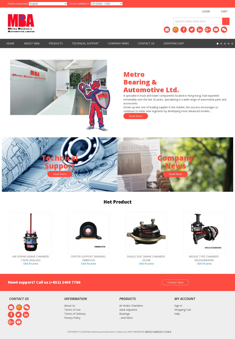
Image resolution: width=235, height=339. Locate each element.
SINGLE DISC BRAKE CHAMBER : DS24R (146, 258)
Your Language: (17, 3)
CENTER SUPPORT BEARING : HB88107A (88, 258)
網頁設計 (149, 331)
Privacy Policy (72, 317)
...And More (126, 317)
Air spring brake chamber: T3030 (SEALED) (30, 258)
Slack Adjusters (128, 309)
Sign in (178, 305)
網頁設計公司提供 (163, 331)
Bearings (124, 313)
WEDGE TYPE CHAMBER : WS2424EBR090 (204, 258)
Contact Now (175, 282)
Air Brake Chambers (131, 305)
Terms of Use (72, 309)
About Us (69, 305)
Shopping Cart (182, 309)
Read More (135, 116)
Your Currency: (79, 3)
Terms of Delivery (75, 313)
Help (177, 313)
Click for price (30, 263)
